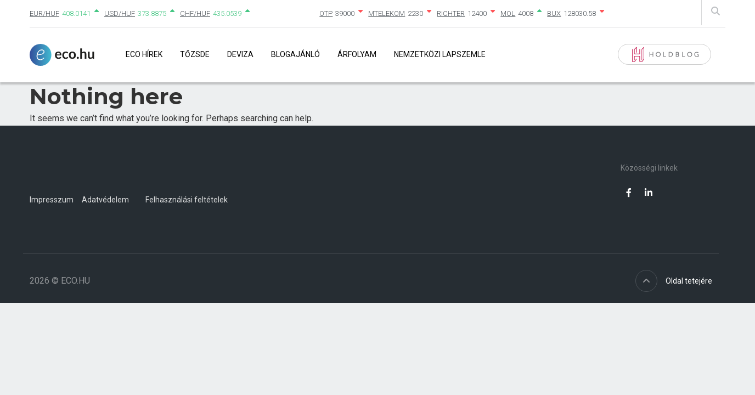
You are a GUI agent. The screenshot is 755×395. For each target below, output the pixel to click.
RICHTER (451, 13)
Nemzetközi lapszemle (440, 54)
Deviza (240, 54)
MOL (507, 13)
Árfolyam (356, 54)
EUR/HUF (44, 13)
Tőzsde (195, 54)
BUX (554, 13)
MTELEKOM (386, 13)
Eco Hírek (144, 54)
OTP (326, 13)
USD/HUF (119, 13)
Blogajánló (295, 54)
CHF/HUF (195, 13)
